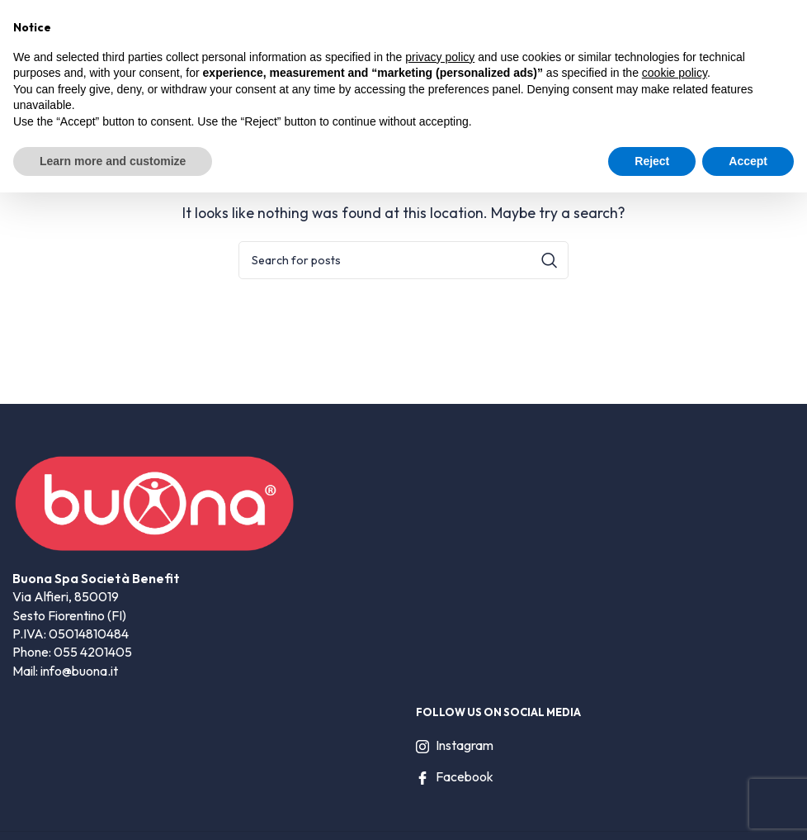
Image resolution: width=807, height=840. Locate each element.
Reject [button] (652, 161)
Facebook (454, 776)
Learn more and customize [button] (113, 161)
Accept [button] (748, 161)
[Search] (403, 260)
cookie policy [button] (674, 72)
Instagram (454, 745)
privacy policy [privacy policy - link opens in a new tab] (439, 57)
